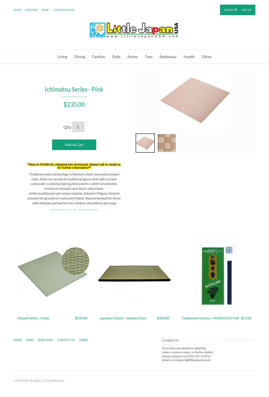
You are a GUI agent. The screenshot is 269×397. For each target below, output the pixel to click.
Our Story (31, 9)
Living (62, 56)
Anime (132, 56)
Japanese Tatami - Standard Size (123, 318)
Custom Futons (63, 9)
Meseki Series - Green (33, 318)
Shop (46, 10)
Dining (79, 56)
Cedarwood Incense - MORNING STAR (210, 318)
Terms (83, 340)
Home (17, 9)
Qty (67, 127)
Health (189, 56)
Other (207, 56)
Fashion (98, 56)
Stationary (168, 56)
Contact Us (66, 340)
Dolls (116, 56)
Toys (149, 56)
